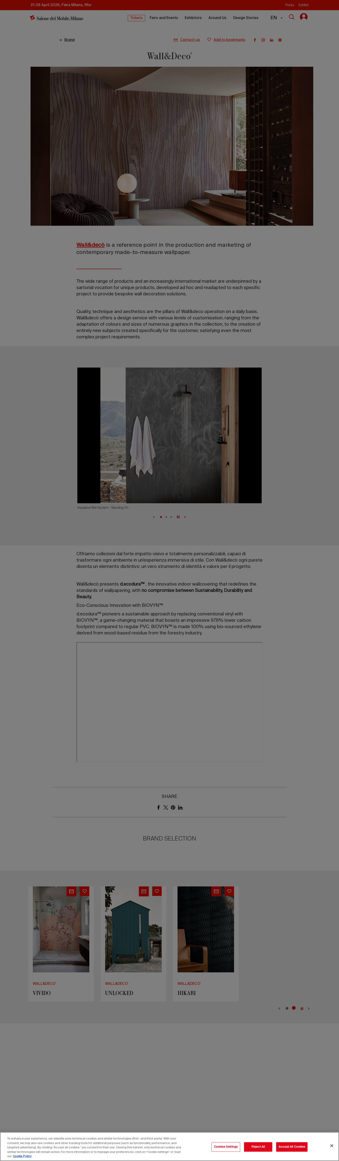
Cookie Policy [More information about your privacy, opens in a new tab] (22, 1156)
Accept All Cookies (292, 1146)
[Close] (332, 1146)
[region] (169, 1146)
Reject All (258, 1146)
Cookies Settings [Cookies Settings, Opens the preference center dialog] (226, 1146)
